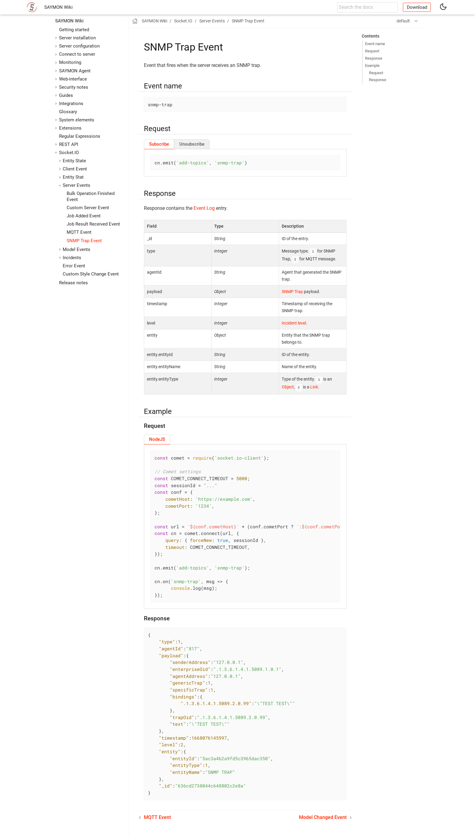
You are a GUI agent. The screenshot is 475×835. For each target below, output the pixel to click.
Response (373, 58)
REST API (68, 144)
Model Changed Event (323, 816)
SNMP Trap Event (84, 240)
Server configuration (79, 46)
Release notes (73, 282)
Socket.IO (69, 152)
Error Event (74, 266)
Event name (375, 43)
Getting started (74, 29)
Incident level (294, 322)
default (403, 20)
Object (288, 386)
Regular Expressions (79, 136)
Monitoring (70, 62)
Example (372, 65)
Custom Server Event (88, 207)
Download (417, 7)
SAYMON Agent (75, 71)
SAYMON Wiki (58, 7)
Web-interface (73, 79)
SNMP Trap (292, 291)
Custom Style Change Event (91, 274)
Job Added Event (84, 216)
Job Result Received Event (93, 224)
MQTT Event (79, 232)
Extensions (70, 128)
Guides (66, 95)
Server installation (77, 38)
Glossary (68, 111)
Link (314, 386)
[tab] (159, 144)
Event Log (204, 208)
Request (372, 51)
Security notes (73, 87)
